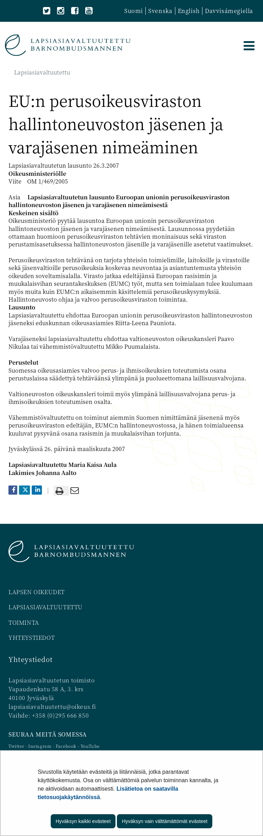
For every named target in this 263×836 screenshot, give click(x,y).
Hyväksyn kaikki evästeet (83, 821)
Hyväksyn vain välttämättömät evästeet (164, 821)
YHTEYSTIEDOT (31, 638)
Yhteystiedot (30, 659)
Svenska (160, 11)
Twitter (16, 746)
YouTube (90, 746)
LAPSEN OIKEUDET (36, 592)
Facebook (66, 746)
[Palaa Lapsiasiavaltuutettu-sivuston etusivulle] (68, 45)
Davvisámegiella (229, 11)
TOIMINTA (23, 622)
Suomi (133, 11)
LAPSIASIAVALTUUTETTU (45, 607)
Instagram (40, 746)
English (189, 11)
